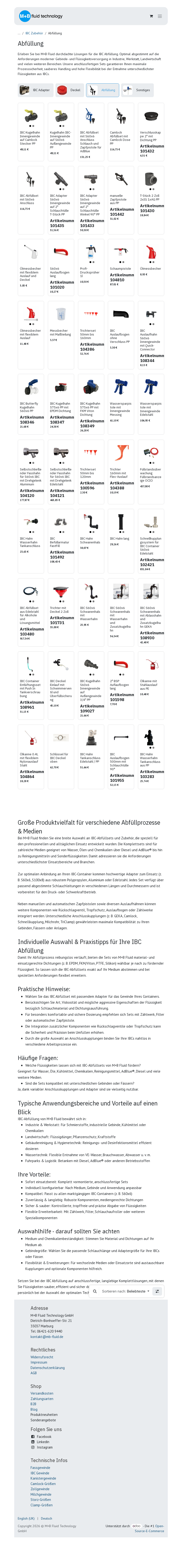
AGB (34, 1373)
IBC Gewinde (40, 1473)
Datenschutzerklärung (48, 1367)
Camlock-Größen (43, 1483)
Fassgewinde (40, 1467)
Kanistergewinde (43, 1478)
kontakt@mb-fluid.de (47, 1336)
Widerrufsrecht (42, 1357)
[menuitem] (36, 90)
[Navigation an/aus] (159, 16)
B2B (33, 1404)
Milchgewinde (41, 1494)
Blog (34, 1409)
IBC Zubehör (34, 33)
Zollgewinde (40, 1489)
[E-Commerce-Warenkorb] (151, 16)
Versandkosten (42, 1393)
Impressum (39, 1362)
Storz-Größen (41, 1499)
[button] (95, 1291)
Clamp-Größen (42, 1505)
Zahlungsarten (42, 1398)
